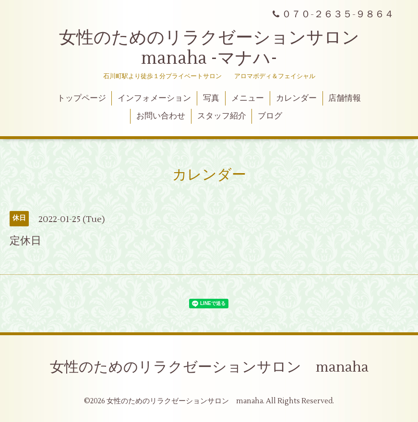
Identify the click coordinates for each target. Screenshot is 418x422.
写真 (211, 98)
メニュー (247, 98)
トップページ (81, 98)
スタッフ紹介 (221, 116)
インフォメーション (154, 98)
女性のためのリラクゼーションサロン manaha (209, 367)
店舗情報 (344, 98)
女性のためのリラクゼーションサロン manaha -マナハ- (218, 48)
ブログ (270, 116)
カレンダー (296, 98)
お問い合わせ (160, 116)
